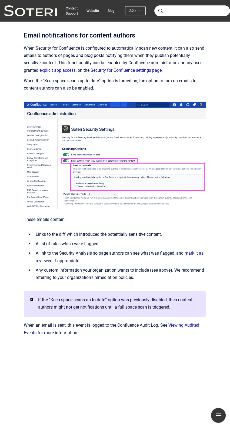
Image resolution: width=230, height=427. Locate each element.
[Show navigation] (218, 415)
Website (92, 11)
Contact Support (72, 11)
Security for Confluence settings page (126, 70)
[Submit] (160, 10)
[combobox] (192, 11)
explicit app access (57, 70)
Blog (111, 11)
